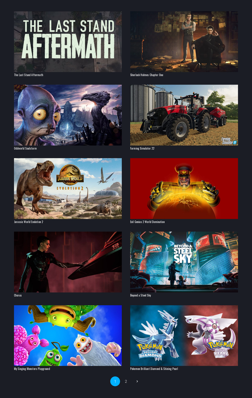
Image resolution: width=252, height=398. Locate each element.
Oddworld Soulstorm (25, 148)
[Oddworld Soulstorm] (68, 86)
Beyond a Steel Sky (140, 295)
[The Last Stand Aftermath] (68, 13)
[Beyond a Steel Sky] (184, 233)
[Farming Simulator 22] (184, 86)
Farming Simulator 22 (142, 148)
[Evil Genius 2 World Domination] (184, 160)
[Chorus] (68, 233)
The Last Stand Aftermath (28, 75)
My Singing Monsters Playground (32, 369)
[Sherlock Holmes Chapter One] (184, 13)
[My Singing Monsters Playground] (68, 307)
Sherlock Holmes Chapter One (146, 75)
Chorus (18, 295)
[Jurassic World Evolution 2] (68, 160)
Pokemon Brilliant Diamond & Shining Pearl (154, 369)
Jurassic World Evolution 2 (28, 222)
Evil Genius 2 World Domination (147, 222)
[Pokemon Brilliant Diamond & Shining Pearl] (184, 307)
